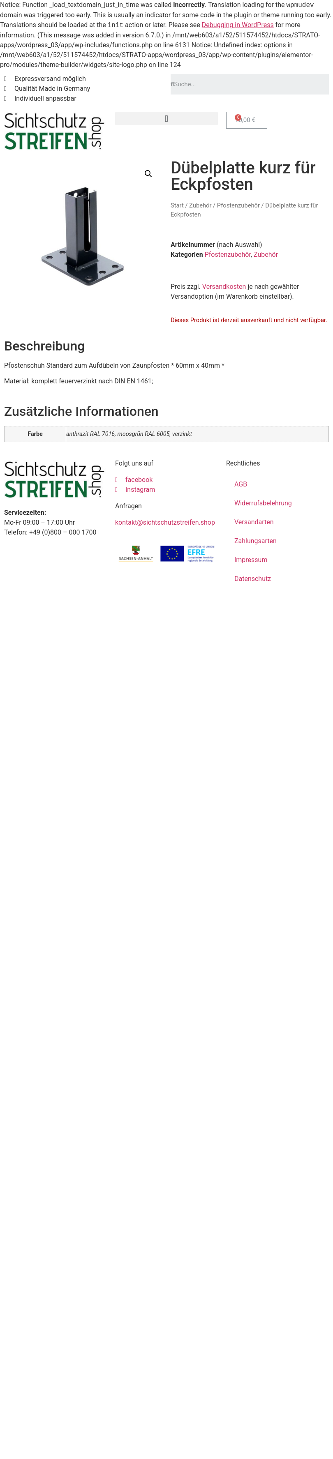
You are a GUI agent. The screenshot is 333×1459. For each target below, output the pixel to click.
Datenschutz (252, 579)
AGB (240, 484)
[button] (166, 118)
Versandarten (254, 522)
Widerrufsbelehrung (263, 503)
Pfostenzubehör (238, 205)
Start (177, 205)
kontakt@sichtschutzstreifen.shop (165, 522)
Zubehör (200, 205)
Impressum (251, 560)
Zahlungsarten (255, 541)
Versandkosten (224, 286)
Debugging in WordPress (238, 25)
